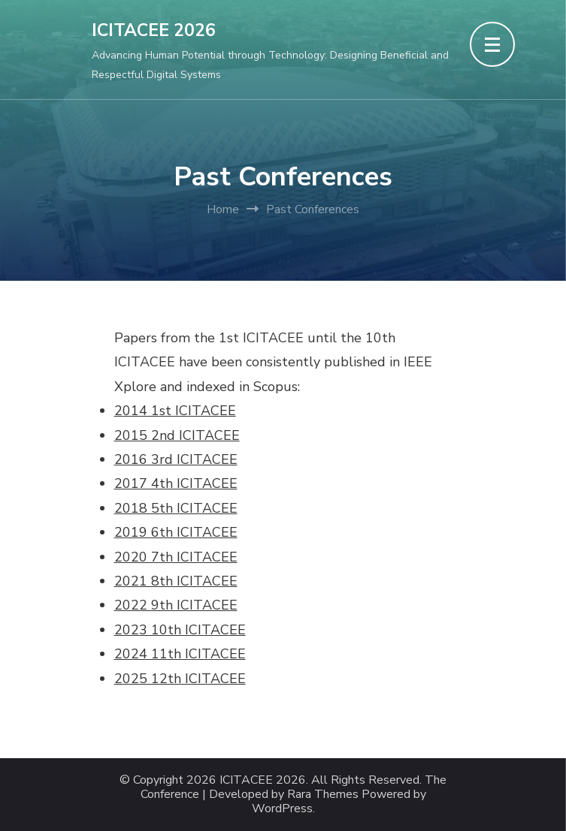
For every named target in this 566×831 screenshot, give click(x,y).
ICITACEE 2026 (154, 30)
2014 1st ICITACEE (175, 411)
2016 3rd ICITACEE (176, 459)
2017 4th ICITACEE (176, 483)
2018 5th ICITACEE (176, 508)
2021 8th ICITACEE (176, 581)
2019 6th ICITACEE (176, 532)
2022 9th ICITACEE (176, 605)
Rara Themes (323, 794)
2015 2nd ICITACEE (177, 435)
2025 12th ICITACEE (180, 679)
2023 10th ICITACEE (180, 630)
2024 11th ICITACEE (180, 654)
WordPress (282, 809)
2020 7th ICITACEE (176, 557)
